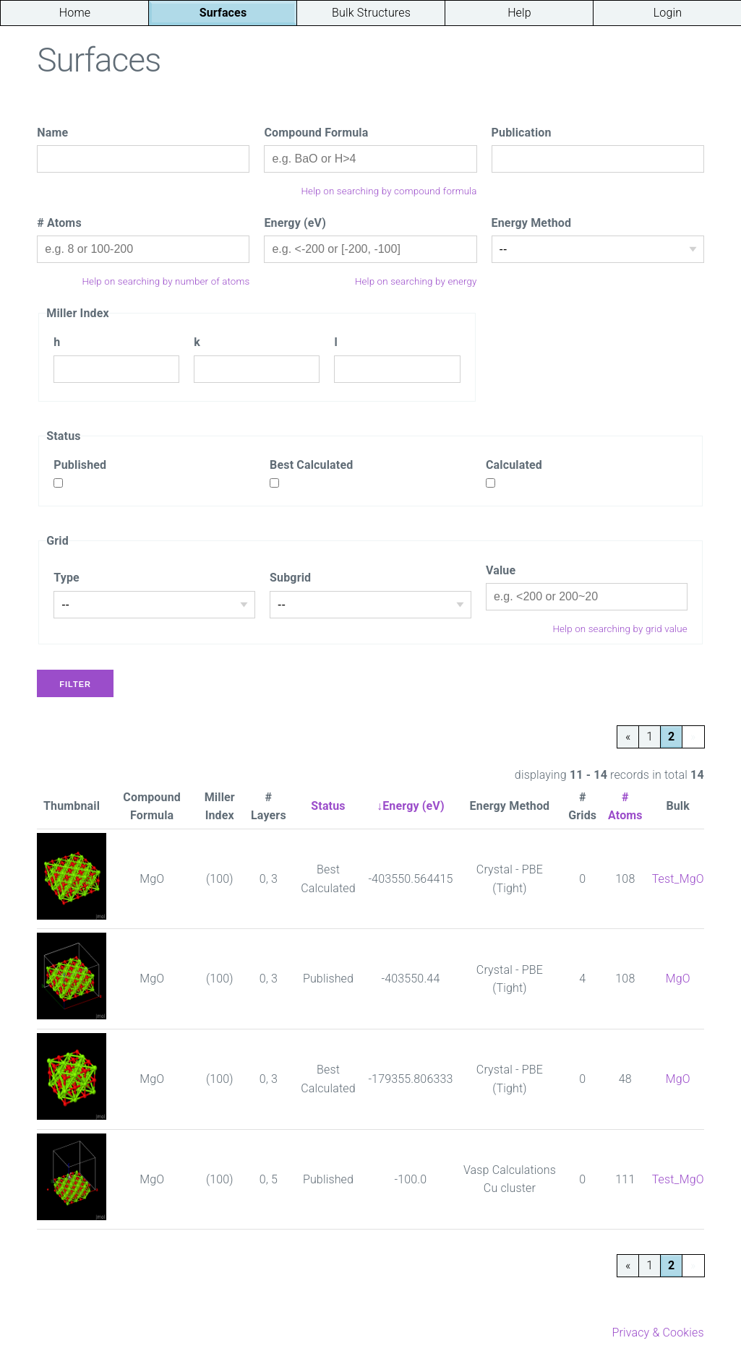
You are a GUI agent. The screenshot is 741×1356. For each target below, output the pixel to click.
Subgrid (290, 577)
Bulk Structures (371, 13)
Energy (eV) (295, 223)
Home (74, 13)
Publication (522, 132)
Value (500, 570)
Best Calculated (311, 465)
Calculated (514, 465)
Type (66, 577)
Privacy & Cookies (657, 1332)
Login (668, 13)
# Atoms (59, 223)
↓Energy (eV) (411, 806)
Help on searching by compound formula (389, 191)
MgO (678, 978)
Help (519, 13)
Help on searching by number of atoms (166, 281)
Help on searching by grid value (619, 628)
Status (328, 806)
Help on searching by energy (416, 281)
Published (79, 465)
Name (52, 132)
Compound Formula (316, 132)
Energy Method (532, 223)
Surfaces (223, 13)
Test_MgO (678, 879)
